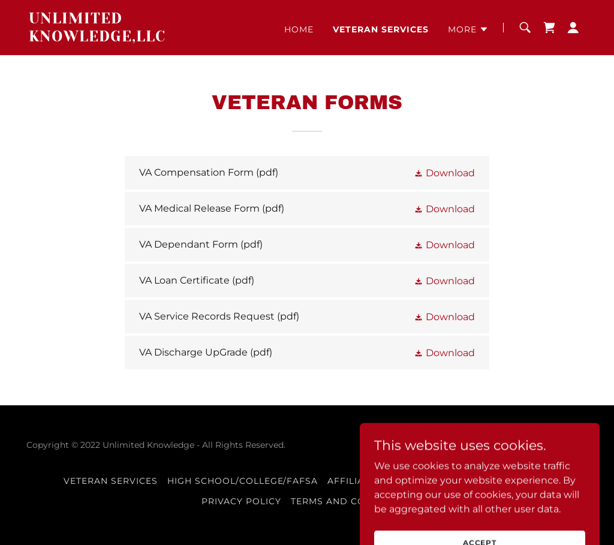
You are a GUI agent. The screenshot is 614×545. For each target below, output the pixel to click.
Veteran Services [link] (381, 29)
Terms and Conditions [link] (352, 501)
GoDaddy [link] (498, 444)
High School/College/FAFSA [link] (242, 480)
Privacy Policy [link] (241, 501)
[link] (126, 38)
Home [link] (299, 29)
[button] (468, 29)
